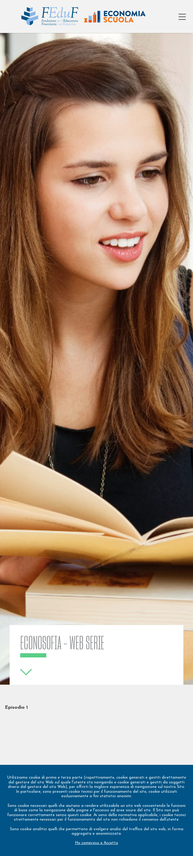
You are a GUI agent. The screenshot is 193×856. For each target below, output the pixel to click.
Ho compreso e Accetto (96, 843)
